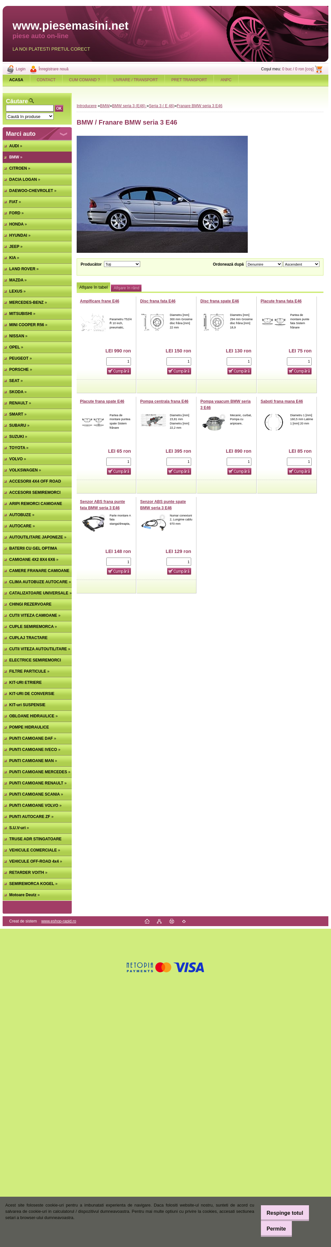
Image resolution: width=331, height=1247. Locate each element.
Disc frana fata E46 (157, 301)
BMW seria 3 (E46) (129, 106)
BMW (105, 106)
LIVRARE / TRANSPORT (136, 80)
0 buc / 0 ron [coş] (298, 69)
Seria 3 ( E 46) (161, 106)
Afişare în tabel (93, 287)
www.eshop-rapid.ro (58, 921)
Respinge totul (281, 1213)
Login (20, 69)
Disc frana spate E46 (219, 301)
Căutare (17, 101)
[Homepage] (16, 80)
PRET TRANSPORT (189, 80)
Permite (272, 1229)
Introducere (87, 106)
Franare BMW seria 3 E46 (199, 106)
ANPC (225, 80)
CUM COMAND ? (84, 80)
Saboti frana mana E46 (282, 401)
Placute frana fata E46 (281, 301)
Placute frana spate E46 (102, 401)
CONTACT (46, 80)
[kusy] (118, 361)
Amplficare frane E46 (99, 301)
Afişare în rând (126, 288)
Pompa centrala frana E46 (164, 401)
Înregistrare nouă (53, 69)
